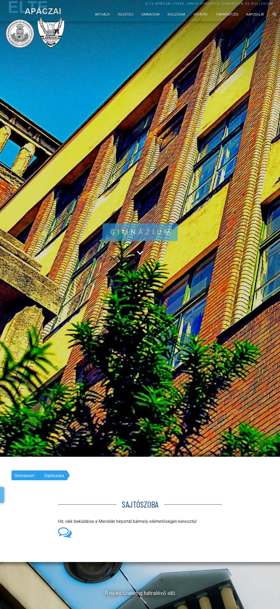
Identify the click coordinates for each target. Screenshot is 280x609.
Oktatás (200, 14)
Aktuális (102, 14)
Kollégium (176, 14)
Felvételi (125, 14)
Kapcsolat (255, 14)
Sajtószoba (54, 475)
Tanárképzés (227, 14)
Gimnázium (150, 14)
